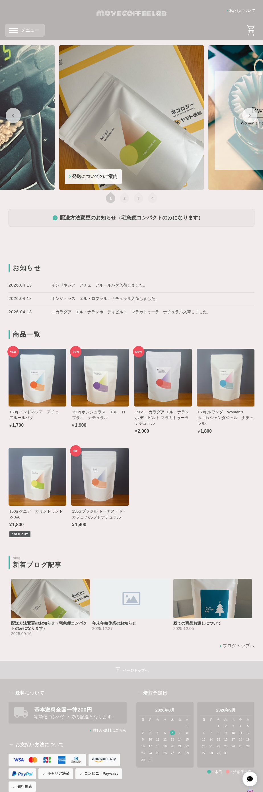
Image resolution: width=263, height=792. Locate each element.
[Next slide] (249, 115)
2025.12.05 (183, 628)
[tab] (110, 198)
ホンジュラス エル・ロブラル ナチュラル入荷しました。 (105, 298)
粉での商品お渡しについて (197, 623)
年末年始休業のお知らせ (114, 623)
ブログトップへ (238, 645)
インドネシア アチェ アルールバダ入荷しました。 (99, 285)
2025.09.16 (21, 633)
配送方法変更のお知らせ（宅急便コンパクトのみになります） (131, 218)
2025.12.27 (102, 628)
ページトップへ (131, 669)
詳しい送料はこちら (109, 730)
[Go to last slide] (13, 115)
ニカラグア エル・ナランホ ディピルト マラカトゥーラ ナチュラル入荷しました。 (131, 312)
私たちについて (242, 11)
